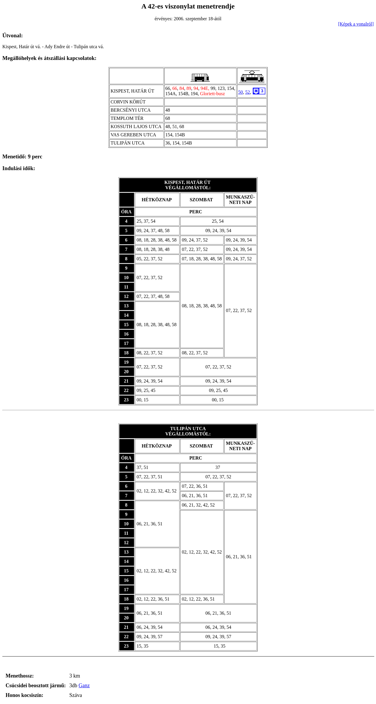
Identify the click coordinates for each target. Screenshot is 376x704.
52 (247, 92)
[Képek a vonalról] (356, 23)
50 (240, 92)
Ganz (84, 685)
